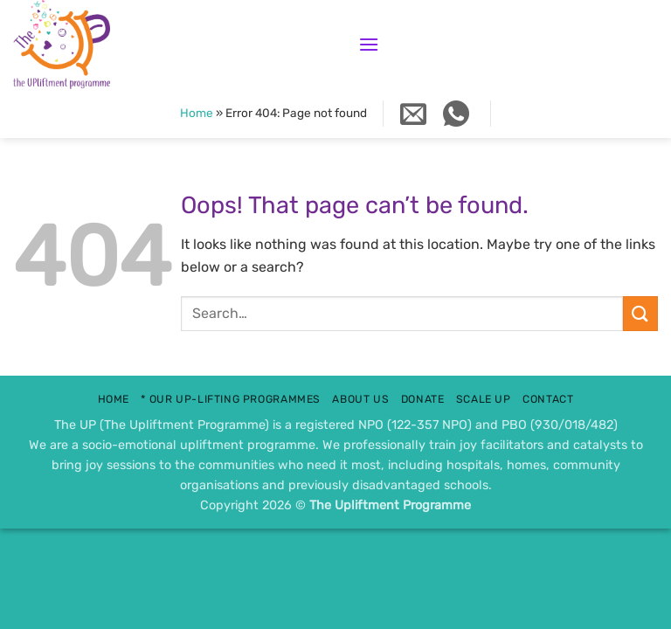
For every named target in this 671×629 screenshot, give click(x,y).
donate (423, 399)
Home (196, 113)
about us (360, 399)
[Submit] (640, 313)
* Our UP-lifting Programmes (231, 399)
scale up (483, 399)
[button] (368, 44)
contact (547, 399)
